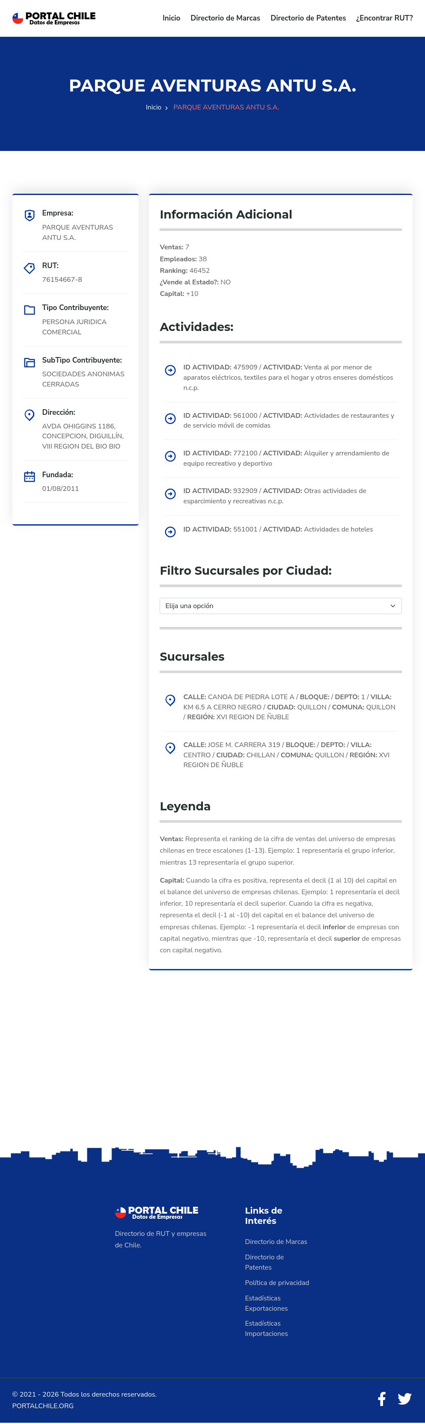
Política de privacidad (277, 1284)
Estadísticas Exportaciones (267, 1305)
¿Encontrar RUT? (384, 18)
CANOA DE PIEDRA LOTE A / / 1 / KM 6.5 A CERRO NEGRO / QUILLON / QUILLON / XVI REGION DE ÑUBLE (288, 708)
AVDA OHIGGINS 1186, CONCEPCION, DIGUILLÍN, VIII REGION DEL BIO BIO (83, 437)
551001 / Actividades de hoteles (279, 530)
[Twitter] (404, 1401)
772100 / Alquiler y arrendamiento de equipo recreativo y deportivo (287, 459)
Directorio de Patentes (308, 18)
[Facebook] (380, 1401)
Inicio (171, 18)
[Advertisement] (212, 1078)
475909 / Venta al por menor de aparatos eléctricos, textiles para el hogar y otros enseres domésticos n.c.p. (289, 378)
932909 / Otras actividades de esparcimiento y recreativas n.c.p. (276, 497)
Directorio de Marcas (225, 18)
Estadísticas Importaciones (267, 1330)
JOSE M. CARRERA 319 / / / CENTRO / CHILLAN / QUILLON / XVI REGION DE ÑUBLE (287, 756)
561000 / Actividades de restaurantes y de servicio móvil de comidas (290, 421)
